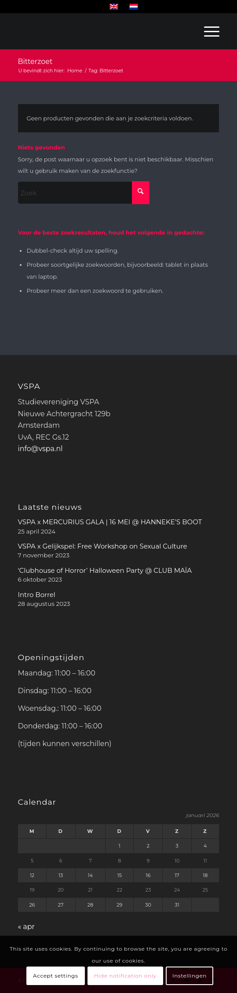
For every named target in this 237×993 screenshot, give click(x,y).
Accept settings (55, 975)
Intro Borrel (36, 594)
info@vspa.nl (40, 448)
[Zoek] (83, 192)
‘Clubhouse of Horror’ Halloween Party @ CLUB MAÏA (105, 570)
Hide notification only (125, 975)
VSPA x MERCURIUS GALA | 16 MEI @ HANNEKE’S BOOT (110, 522)
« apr (26, 926)
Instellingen (189, 975)
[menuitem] (207, 31)
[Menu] (207, 31)
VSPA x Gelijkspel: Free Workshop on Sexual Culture (102, 546)
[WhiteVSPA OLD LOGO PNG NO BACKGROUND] (46, 31)
